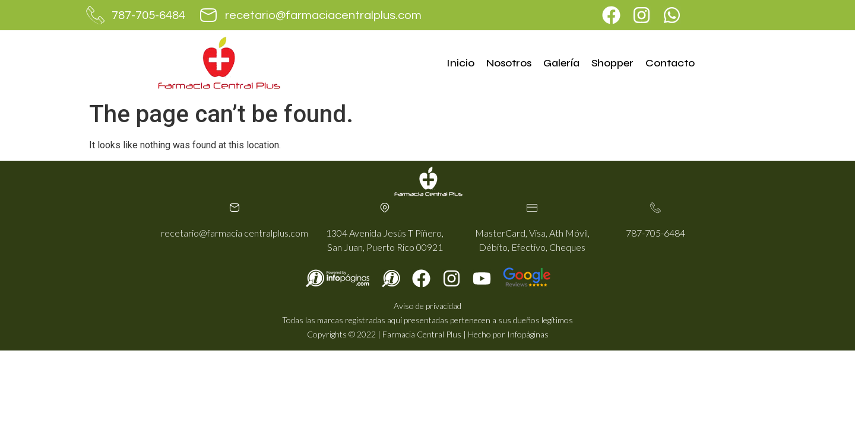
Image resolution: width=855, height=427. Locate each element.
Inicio (460, 62)
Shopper (612, 62)
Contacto (670, 62)
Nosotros (508, 62)
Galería (561, 62)
